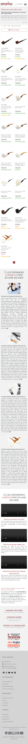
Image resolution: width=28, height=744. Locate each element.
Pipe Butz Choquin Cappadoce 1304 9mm (7, 220)
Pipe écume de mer (16, 25)
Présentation (5, 714)
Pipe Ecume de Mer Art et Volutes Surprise (6, 249)
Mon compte (5, 684)
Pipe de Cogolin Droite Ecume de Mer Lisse (6, 51)
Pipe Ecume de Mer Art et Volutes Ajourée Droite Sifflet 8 (21, 79)
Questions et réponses (7, 698)
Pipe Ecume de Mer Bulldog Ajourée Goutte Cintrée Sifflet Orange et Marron (6, 164)
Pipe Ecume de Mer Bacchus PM (20, 107)
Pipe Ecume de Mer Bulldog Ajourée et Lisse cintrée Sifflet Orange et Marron (20, 136)
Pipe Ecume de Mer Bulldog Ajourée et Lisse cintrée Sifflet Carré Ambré (6, 136)
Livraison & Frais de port (8, 688)
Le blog (4, 700)
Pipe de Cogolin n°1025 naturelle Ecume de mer (19, 51)
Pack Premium (6, 719)
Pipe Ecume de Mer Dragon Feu (6, 192)
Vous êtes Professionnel (8, 721)
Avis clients (5, 705)
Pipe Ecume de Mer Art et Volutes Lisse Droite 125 (6, 108)
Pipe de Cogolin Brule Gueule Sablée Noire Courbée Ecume (21, 221)
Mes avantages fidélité (7, 686)
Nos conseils (5, 702)
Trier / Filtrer (14, 30)
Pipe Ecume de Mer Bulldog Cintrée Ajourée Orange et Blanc (20, 164)
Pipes (5, 25)
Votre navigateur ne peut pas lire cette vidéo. (14, 510)
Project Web (14, 739)
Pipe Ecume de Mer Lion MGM (20, 192)
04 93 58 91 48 (6, 661)
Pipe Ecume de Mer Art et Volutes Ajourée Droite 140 (7, 79)
